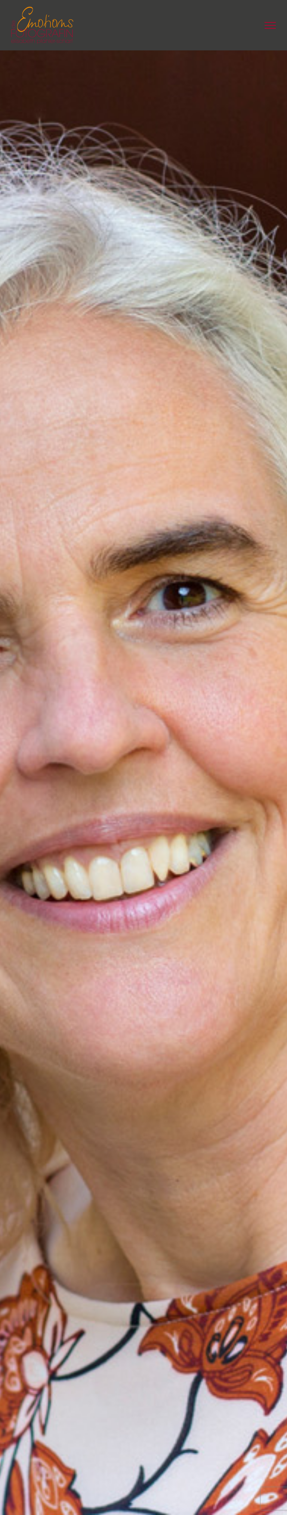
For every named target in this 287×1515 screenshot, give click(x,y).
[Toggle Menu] (270, 25)
